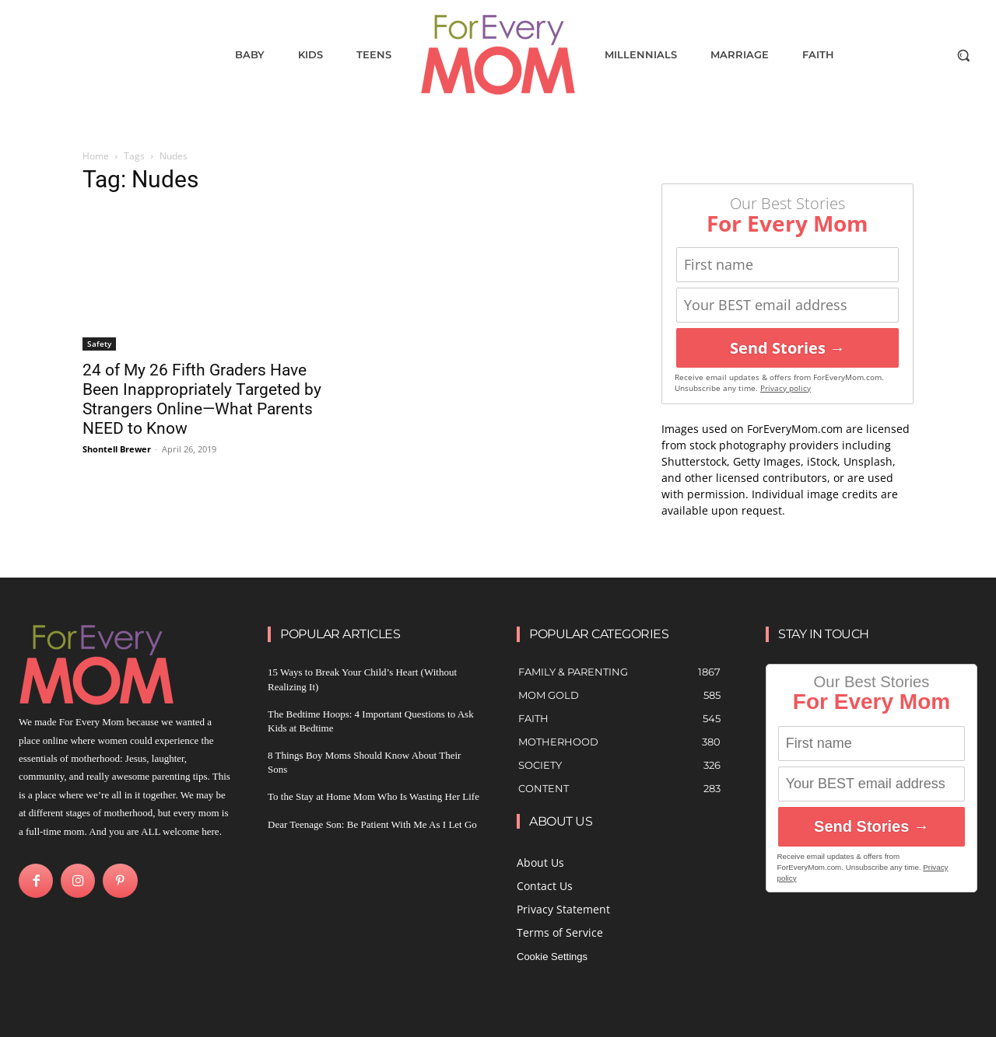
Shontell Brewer (116, 449)
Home (95, 155)
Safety (99, 343)
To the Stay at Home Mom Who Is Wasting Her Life (373, 796)
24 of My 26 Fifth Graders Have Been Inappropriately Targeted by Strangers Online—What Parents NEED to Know (201, 399)
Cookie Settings (552, 956)
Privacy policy (785, 388)
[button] (963, 55)
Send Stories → (787, 347)
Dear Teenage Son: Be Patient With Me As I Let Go (372, 824)
